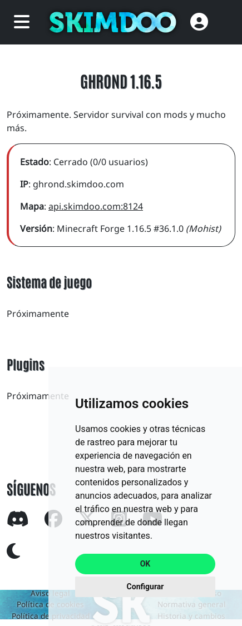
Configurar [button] (145, 586)
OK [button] (145, 563)
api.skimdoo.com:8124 (95, 206)
